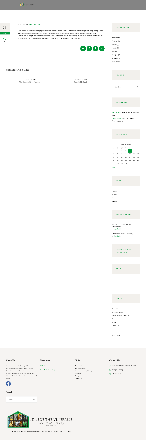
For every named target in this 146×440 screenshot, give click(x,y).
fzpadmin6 (117, 229)
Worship (114, 194)
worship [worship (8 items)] (117, 285)
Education (115, 319)
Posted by (29, 24)
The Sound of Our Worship (29, 82)
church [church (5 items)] (116, 279)
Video (113, 198)
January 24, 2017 (30, 79)
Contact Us (115, 325)
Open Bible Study (81, 82)
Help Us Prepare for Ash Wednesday (122, 225)
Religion (115, 55)
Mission (114, 51)
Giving (114, 322)
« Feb (113, 167)
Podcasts (114, 191)
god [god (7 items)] (115, 282)
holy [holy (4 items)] (122, 282)
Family (114, 48)
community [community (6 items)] (128, 279)
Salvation (115, 58)
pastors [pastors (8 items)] (131, 282)
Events (114, 45)
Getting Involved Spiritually (120, 315)
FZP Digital (67, 431)
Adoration (115, 38)
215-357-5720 (116, 373)
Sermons (115, 62)
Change (114, 41)
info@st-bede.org (117, 370)
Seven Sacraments (117, 312)
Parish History (116, 309)
